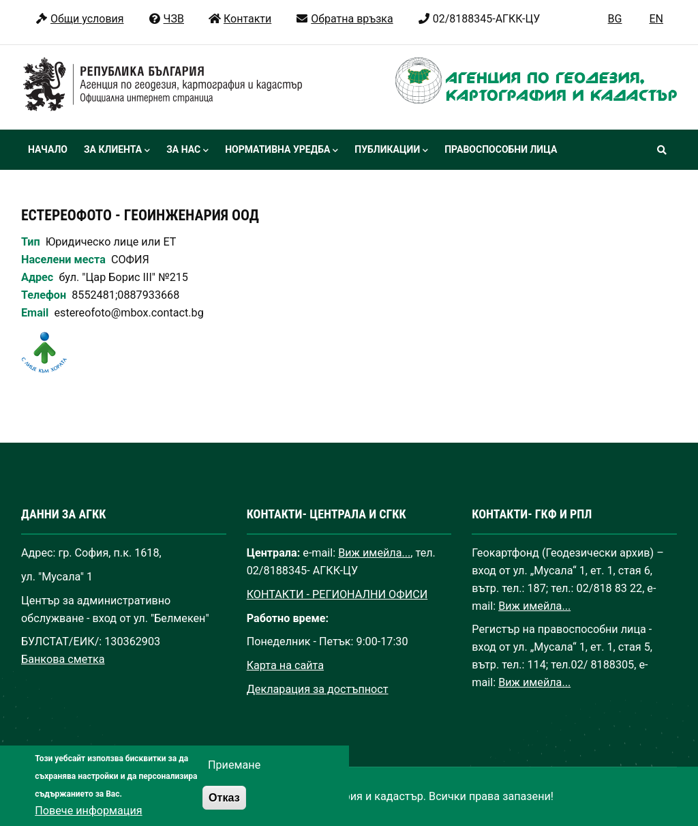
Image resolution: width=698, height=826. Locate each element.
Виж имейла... (374, 552)
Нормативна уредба (281, 151)
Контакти (239, 18)
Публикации (391, 151)
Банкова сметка (63, 659)
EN (656, 18)
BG (615, 18)
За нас (187, 151)
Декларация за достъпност (318, 689)
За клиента (117, 151)
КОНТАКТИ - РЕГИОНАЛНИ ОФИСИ (337, 594)
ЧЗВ (166, 18)
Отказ (224, 811)
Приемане (234, 779)
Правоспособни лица (500, 149)
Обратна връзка (344, 18)
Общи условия (79, 18)
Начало (47, 149)
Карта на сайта (285, 665)
